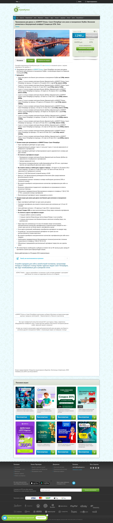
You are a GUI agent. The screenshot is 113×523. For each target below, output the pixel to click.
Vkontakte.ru (93, 468)
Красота (22, 18)
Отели (69, 18)
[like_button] (94, 32)
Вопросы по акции (44, 60)
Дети (73, 18)
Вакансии (17, 471)
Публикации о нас (20, 469)
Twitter (96, 468)
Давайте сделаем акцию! (38, 467)
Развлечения (29, 18)
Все (14, 18)
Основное (20, 60)
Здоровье (63, 18)
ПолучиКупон (80, 18)
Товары (47, 18)
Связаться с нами (77, 469)
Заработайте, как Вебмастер (39, 469)
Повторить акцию (85, 49)
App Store (34, 483)
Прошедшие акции (37, 471)
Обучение (41, 18)
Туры (52, 18)
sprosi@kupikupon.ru (78, 467)
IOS (41, 65)
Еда (17, 18)
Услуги (57, 18)
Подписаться (41, 517)
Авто (35, 18)
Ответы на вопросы (20, 475)
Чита (17, 1)
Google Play (45, 483)
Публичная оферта (59, 471)
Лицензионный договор (60, 469)
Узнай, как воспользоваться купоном (31, 258)
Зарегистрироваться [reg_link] (92, 1)
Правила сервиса (19, 473)
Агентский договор (59, 467)
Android (47, 65)
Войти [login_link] (79, 1)
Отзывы (30, 60)
